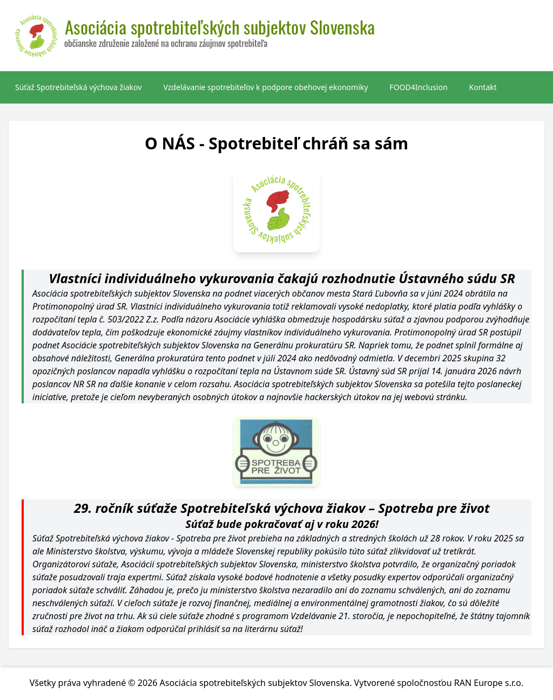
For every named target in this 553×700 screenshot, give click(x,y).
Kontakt (483, 87)
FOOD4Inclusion (418, 87)
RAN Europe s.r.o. (489, 683)
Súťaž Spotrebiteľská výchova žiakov (78, 87)
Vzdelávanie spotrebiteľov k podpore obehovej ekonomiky (265, 87)
